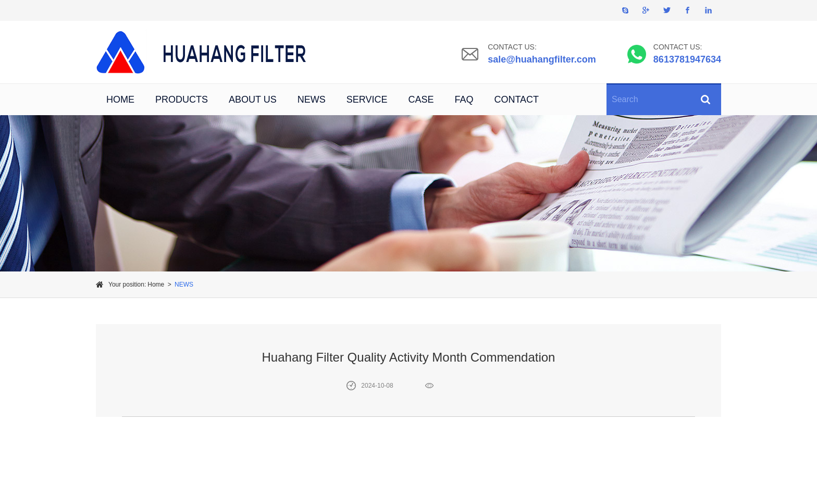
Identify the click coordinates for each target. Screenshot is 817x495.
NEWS (312, 99)
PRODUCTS (181, 99)
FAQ (463, 99)
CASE (421, 99)
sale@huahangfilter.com (542, 59)
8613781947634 (687, 59)
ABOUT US (253, 99)
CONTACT (516, 99)
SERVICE (367, 99)
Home (155, 284)
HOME (120, 99)
